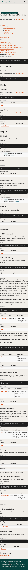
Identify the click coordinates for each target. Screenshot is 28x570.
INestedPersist (20, 19)
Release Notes (5, 564)
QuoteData (7, 32)
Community (13, 563)
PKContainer (4, 318)
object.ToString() (5, 42)
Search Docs (5, 566)
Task (2, 253)
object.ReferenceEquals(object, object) (11, 47)
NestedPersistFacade (10, 34)
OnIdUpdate (4, 526)
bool (2, 105)
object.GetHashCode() (7, 49)
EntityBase (7, 30)
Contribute (22, 566)
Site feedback (21, 564)
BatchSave (4, 391)
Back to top (4, 568)
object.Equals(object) (6, 44)
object (4, 25)
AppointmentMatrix (9, 28)
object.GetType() (5, 50)
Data (13, 54)
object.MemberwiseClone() (8, 52)
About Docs (13, 566)
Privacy (13, 564)
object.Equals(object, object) (8, 45)
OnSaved (3, 549)
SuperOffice (8, 54)
